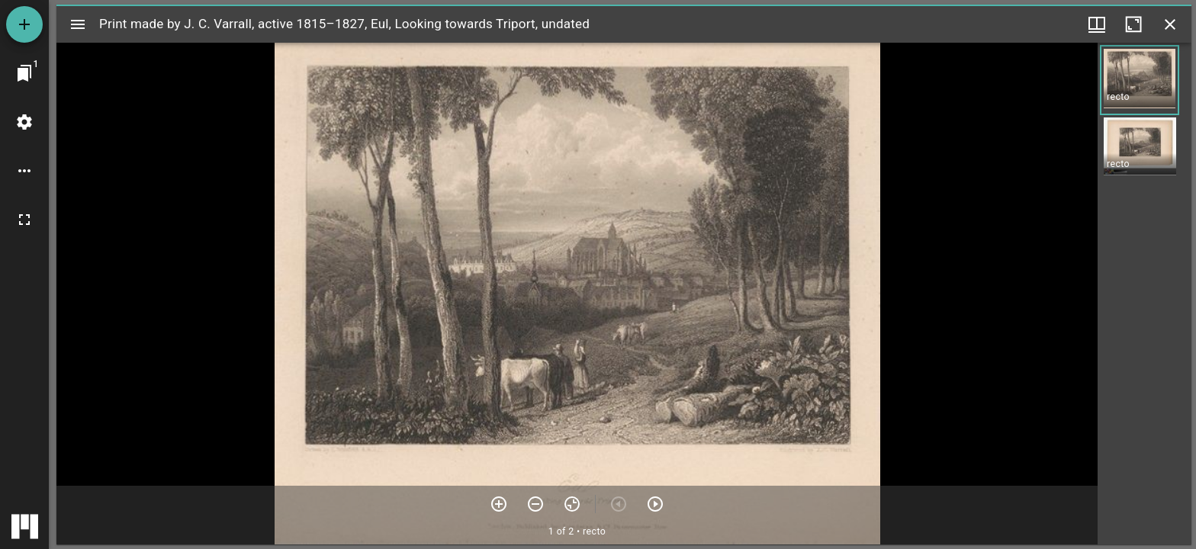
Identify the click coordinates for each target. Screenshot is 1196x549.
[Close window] (1170, 24)
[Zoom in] (499, 504)
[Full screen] (24, 219)
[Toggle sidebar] (77, 24)
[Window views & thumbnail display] (1097, 24)
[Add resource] (24, 24)
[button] (1139, 80)
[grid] (1144, 293)
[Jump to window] (24, 73)
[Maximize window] (1133, 24)
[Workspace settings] (24, 122)
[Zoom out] (535, 504)
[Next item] (655, 504)
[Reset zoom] (572, 504)
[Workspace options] (24, 170)
